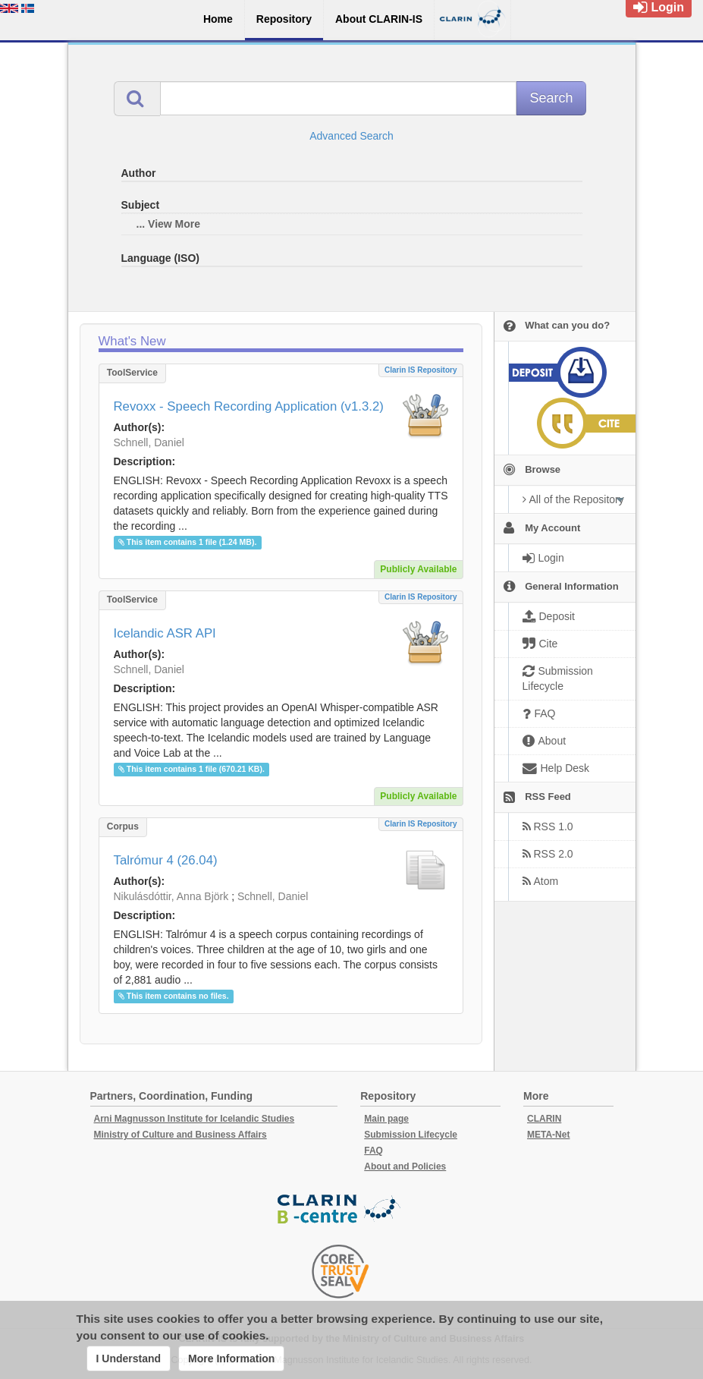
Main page (386, 1118)
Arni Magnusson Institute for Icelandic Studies (194, 1118)
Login (658, 7)
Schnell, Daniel (149, 442)
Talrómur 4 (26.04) (166, 860)
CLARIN (544, 1118)
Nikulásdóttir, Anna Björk (171, 896)
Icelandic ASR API (165, 633)
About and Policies (405, 1166)
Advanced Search (351, 136)
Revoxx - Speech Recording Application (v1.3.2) (249, 406)
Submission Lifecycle (410, 1134)
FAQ (373, 1150)
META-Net (548, 1134)
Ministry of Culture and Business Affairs (180, 1134)
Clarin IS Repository (420, 370)
